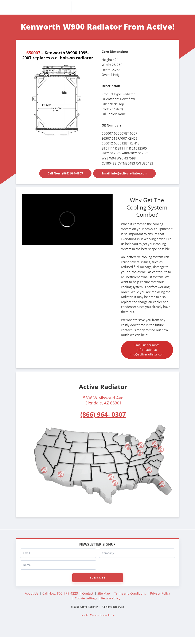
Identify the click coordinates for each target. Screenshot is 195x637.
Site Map (103, 601)
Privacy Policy (160, 601)
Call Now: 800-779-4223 (60, 601)
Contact (87, 601)
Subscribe (97, 585)
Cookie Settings (86, 606)
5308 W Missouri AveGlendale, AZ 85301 (103, 408)
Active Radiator (97, 7)
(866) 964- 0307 (103, 422)
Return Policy (110, 606)
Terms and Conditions (130, 601)
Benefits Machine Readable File (97, 622)
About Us (31, 601)
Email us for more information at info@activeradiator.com (147, 354)
